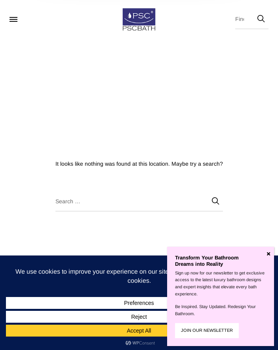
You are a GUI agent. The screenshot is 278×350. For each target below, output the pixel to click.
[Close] (268, 254)
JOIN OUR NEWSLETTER (207, 330)
